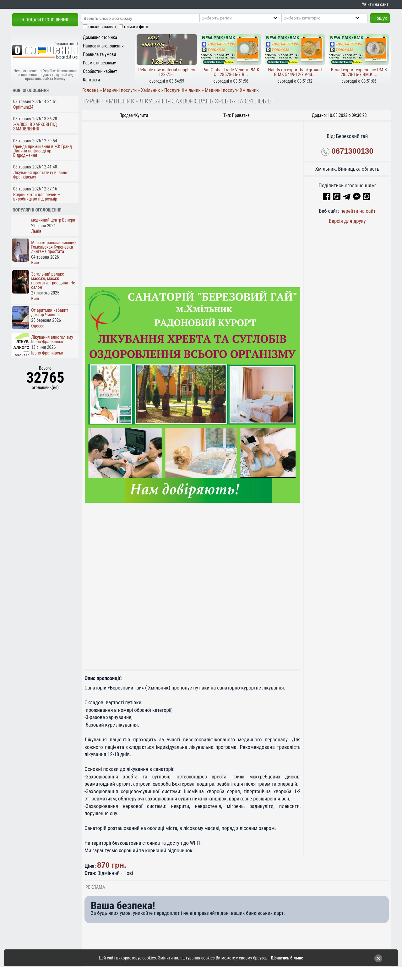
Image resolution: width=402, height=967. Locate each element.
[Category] (327, 18)
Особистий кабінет (100, 71)
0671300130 (352, 151)
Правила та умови (99, 54)
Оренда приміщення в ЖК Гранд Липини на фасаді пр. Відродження (42, 151)
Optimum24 (23, 107)
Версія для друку (347, 221)
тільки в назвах (102, 26)
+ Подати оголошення (45, 19)
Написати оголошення (103, 45)
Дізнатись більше (287, 957)
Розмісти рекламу (99, 62)
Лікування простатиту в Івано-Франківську (40, 174)
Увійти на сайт (375, 4)
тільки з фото (136, 26)
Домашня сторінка (100, 37)
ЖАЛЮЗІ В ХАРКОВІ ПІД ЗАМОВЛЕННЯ (35, 126)
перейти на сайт (358, 211)
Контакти (91, 79)
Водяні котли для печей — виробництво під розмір (36, 196)
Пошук (380, 18)
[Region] (245, 18)
